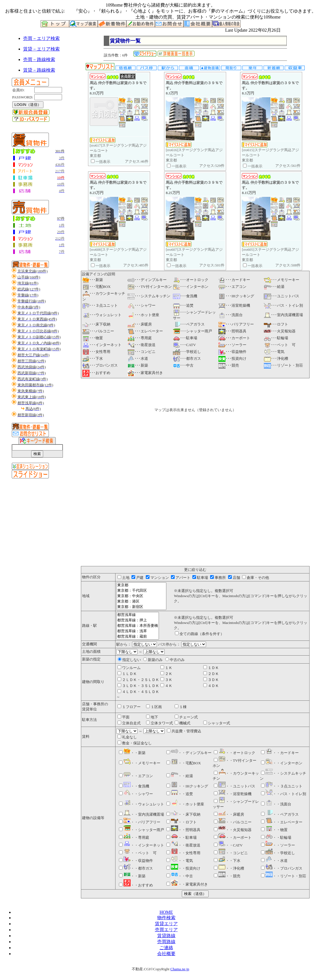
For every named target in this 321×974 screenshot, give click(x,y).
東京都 (141, 585)
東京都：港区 (141, 601)
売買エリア (166, 929)
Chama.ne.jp (179, 969)
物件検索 (166, 917)
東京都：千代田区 (141, 590)
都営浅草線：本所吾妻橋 (138, 626)
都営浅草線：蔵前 (138, 636)
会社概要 (166, 953)
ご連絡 (166, 947)
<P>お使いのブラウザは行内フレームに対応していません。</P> (195, 474)
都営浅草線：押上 (138, 620)
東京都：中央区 (141, 596)
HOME (166, 912)
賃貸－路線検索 (39, 70)
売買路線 (166, 941)
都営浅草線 (138, 615)
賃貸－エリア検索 (41, 49)
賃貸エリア (166, 923)
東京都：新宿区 (141, 607)
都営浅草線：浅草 (138, 631)
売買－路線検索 (39, 59)
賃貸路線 (166, 935)
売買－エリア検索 (41, 38)
